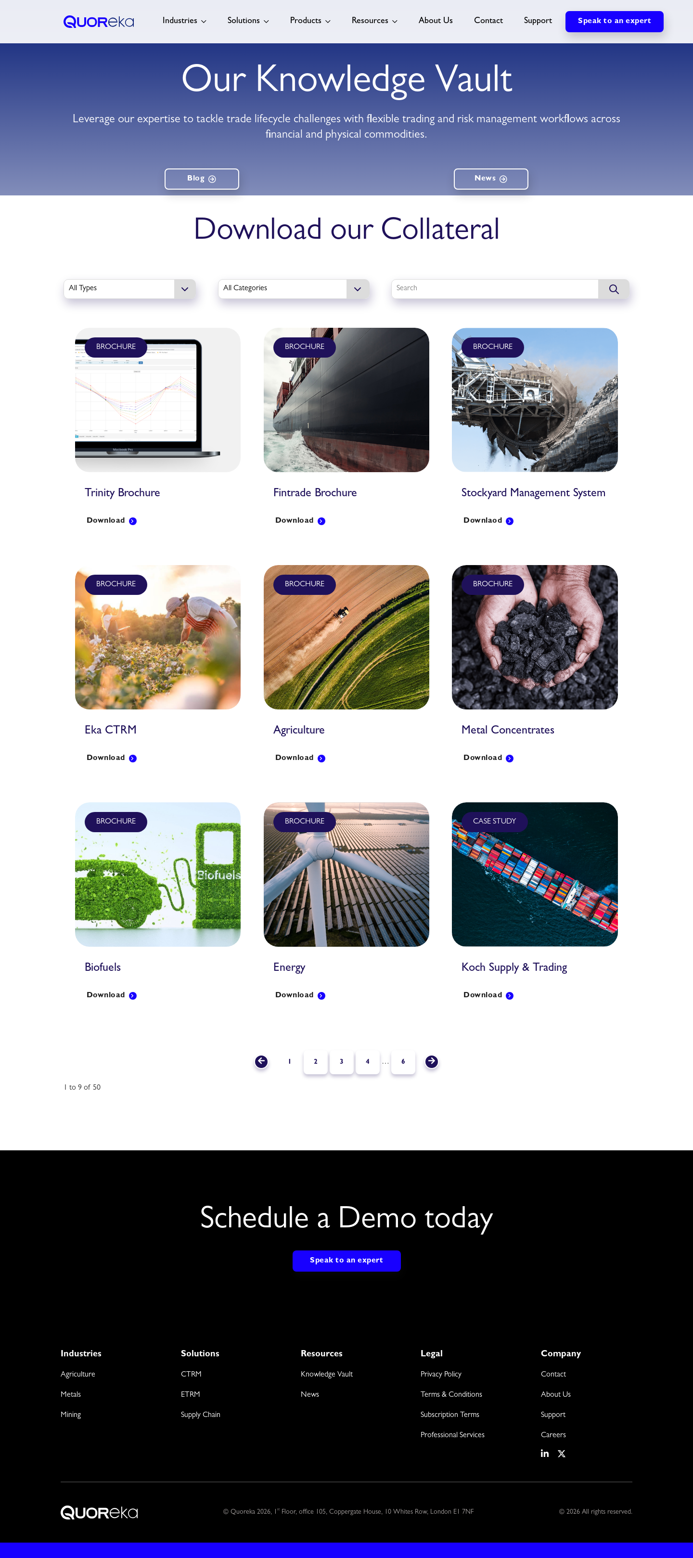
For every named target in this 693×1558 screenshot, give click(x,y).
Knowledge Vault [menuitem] (327, 1375)
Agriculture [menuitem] (78, 1375)
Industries (180, 21)
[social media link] (545, 1454)
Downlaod (482, 521)
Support (538, 21)
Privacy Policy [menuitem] (441, 1375)
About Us (436, 21)
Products (305, 21)
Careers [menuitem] (553, 1436)
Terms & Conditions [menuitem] (451, 1395)
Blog (196, 179)
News (485, 179)
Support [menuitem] (553, 1415)
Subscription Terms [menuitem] (450, 1415)
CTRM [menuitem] (191, 1375)
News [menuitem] (310, 1395)
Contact (488, 21)
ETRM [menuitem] (190, 1395)
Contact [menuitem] (553, 1375)
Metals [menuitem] (71, 1395)
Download (106, 521)
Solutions (244, 21)
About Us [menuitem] (556, 1395)
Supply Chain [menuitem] (200, 1415)
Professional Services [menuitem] (453, 1436)
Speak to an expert (614, 22)
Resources (370, 21)
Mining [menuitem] (71, 1415)
